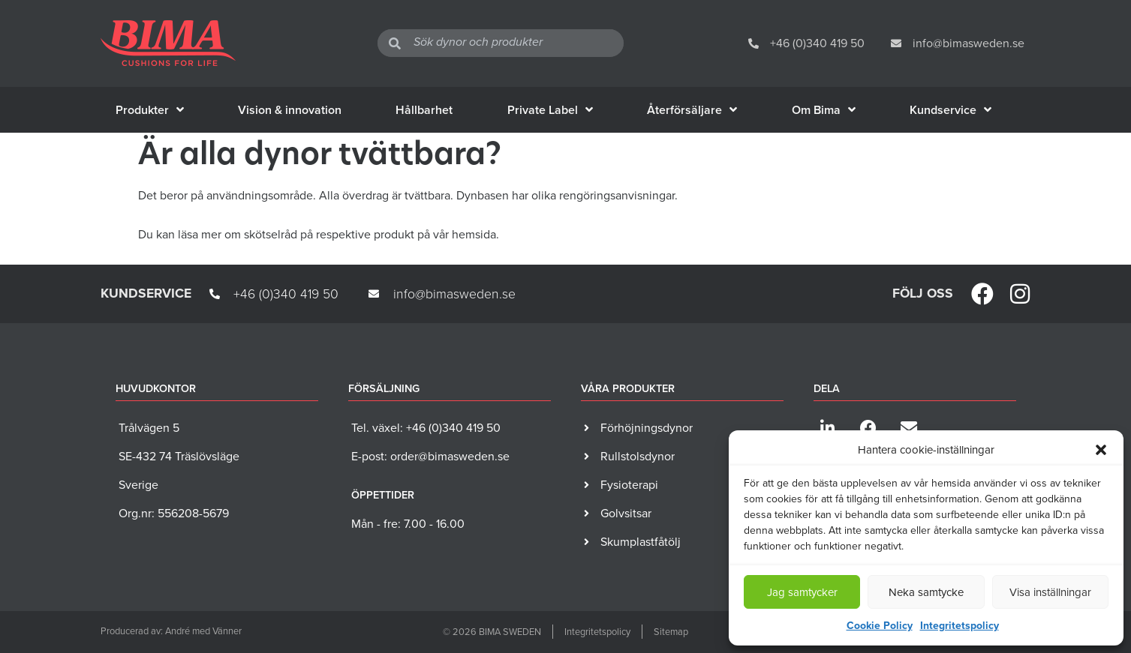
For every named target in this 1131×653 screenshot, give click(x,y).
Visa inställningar (1050, 592)
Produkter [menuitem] (150, 109)
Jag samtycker (802, 592)
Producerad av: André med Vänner (171, 631)
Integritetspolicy (959, 626)
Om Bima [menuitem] (824, 109)
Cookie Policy (880, 626)
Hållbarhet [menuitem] (424, 109)
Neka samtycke (926, 592)
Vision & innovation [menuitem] (289, 109)
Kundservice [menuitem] (950, 109)
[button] (1100, 449)
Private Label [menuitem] (550, 109)
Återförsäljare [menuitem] (692, 109)
